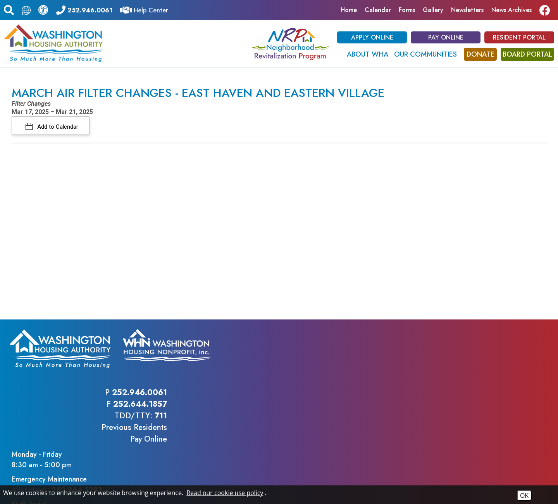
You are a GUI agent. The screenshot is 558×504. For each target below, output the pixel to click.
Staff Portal (458, 386)
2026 (21, 482)
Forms (407, 9)
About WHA (367, 54)
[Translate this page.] (26, 10)
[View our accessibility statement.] (43, 10)
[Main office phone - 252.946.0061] (84, 9)
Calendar (378, 9)
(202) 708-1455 (182, 444)
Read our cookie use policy (224, 492)
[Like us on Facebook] (546, 10)
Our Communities (425, 54)
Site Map (135, 482)
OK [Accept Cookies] (524, 495)
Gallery (433, 9)
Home (349, 9)
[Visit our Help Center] (144, 9)
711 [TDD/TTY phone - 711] (425, 361)
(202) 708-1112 (123, 444)
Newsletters (467, 9)
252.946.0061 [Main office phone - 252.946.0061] (403, 338)
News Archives (511, 9)
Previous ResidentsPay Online (398, 379)
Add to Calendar (57, 126)
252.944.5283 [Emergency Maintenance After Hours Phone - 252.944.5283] (506, 371)
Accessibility (171, 482)
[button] (9, 9)
